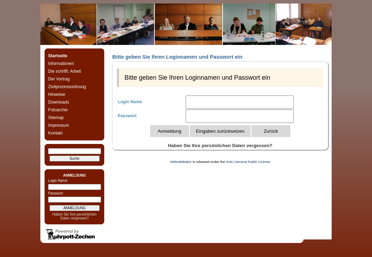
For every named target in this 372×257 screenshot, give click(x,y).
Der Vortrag (58, 79)
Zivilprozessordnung (67, 86)
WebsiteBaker (181, 162)
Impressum (58, 125)
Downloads (58, 102)
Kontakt (55, 133)
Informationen (61, 63)
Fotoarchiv (58, 109)
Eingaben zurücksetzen (220, 131)
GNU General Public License (248, 162)
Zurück (271, 131)
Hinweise (56, 94)
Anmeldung (169, 131)
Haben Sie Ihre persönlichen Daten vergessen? (74, 216)
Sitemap (56, 117)
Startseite (57, 55)
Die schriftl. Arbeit (64, 71)
